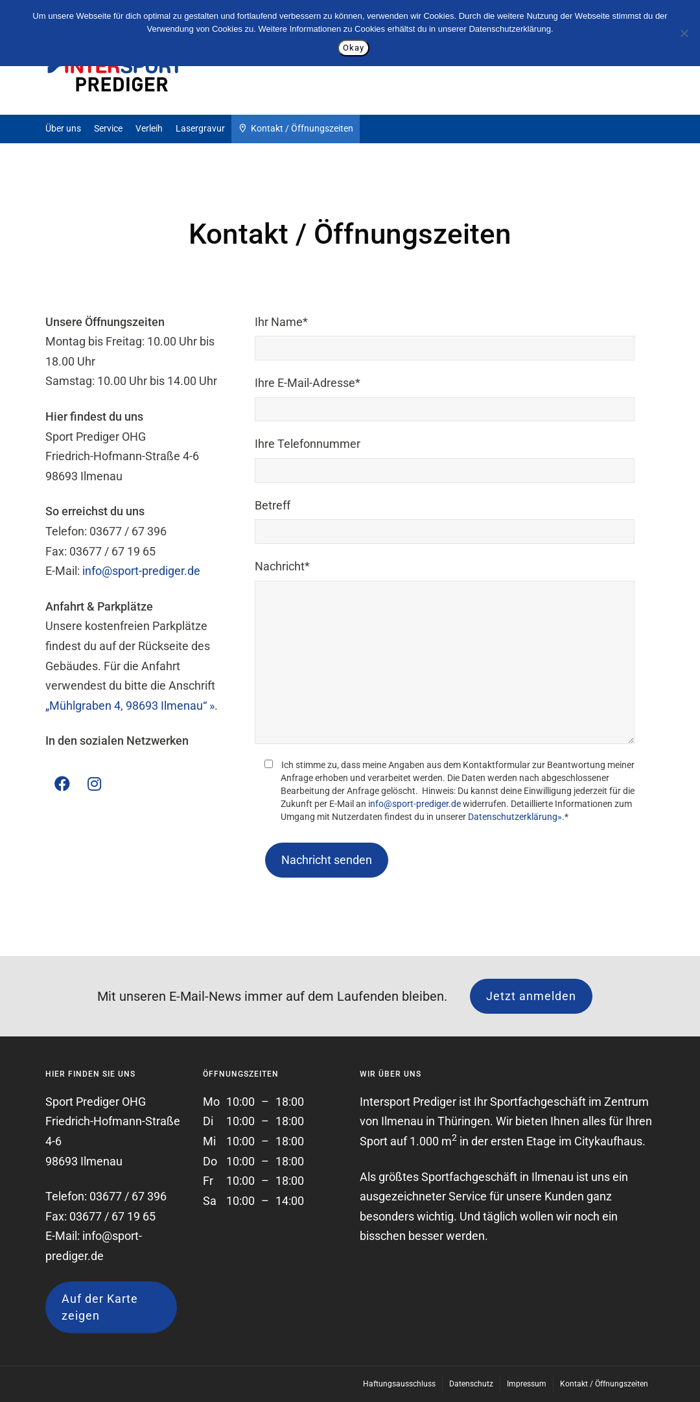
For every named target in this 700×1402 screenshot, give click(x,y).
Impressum (526, 1383)
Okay (353, 48)
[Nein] (683, 33)
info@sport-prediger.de (141, 571)
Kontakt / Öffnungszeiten (295, 128)
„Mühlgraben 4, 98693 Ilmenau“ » (130, 705)
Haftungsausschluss (399, 1383)
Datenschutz (471, 1383)
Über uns (63, 128)
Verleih (149, 128)
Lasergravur (200, 128)
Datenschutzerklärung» (515, 817)
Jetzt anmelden (531, 996)
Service (108, 128)
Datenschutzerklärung (509, 29)
